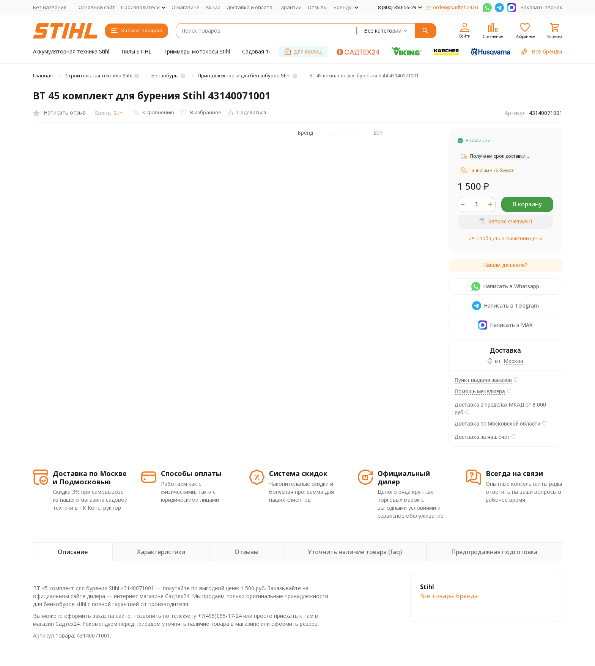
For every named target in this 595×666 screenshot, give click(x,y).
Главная (43, 75)
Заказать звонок (541, 7)
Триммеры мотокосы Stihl (197, 51)
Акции (213, 7)
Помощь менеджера (480, 391)
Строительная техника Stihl (98, 75)
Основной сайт (97, 7)
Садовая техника (264, 51)
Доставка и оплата (249, 7)
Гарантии (290, 7)
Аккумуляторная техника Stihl (71, 51)
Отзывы (317, 7)
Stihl (118, 112)
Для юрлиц (303, 51)
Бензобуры (165, 75)
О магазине (186, 7)
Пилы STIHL (136, 51)
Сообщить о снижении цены (505, 238)
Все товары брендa (449, 596)
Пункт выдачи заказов (483, 380)
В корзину (527, 204)
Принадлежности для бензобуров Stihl (244, 75)
